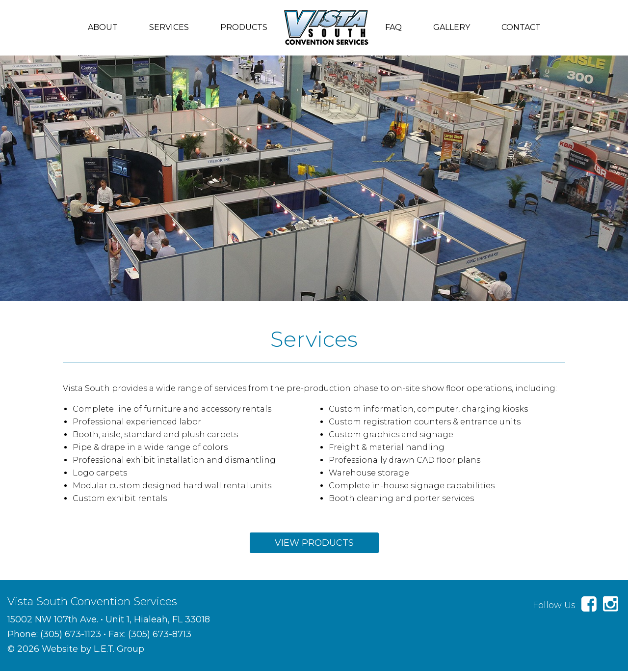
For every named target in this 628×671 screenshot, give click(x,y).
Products (243, 27)
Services (169, 27)
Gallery (451, 27)
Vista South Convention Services (326, 27)
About (103, 27)
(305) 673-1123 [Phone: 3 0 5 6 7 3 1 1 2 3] (70, 634)
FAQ (393, 27)
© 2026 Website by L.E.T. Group (75, 648)
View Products (314, 542)
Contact (521, 27)
